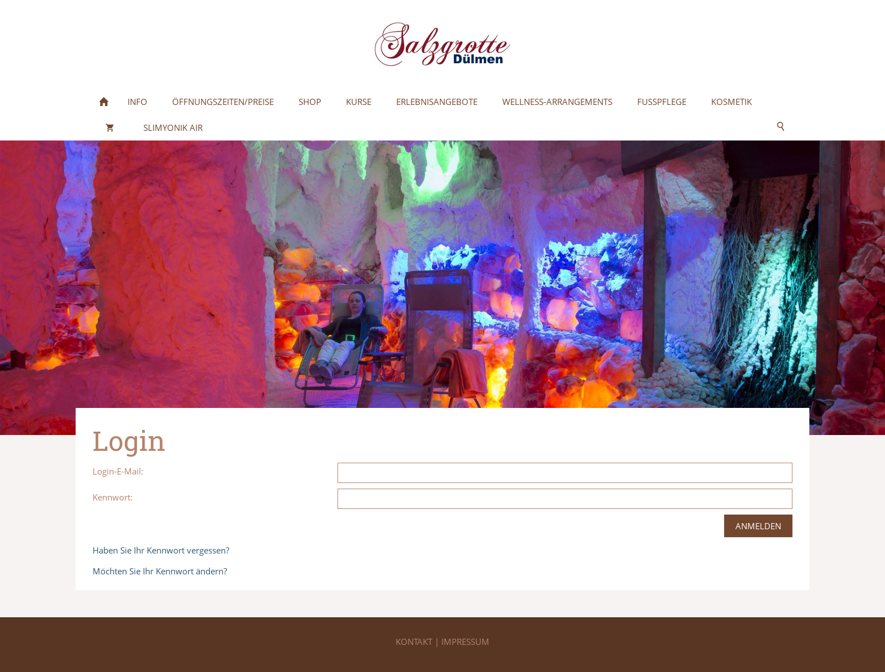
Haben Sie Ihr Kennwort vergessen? (161, 550)
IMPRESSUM (465, 641)
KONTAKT (415, 641)
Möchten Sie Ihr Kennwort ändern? (160, 571)
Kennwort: (113, 497)
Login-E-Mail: (118, 471)
